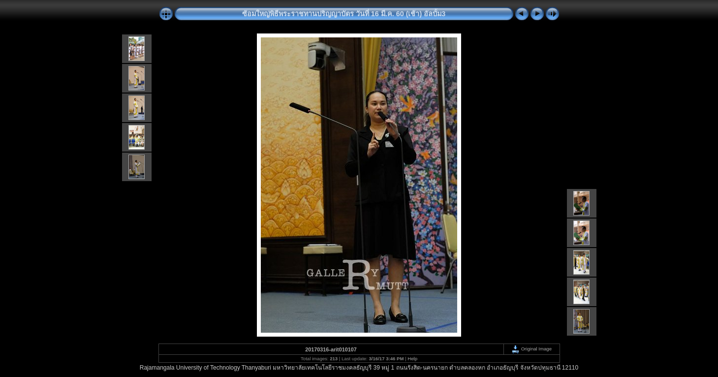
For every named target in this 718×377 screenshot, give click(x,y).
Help (412, 358)
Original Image (531, 348)
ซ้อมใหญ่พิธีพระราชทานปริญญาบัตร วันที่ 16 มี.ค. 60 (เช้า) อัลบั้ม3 (344, 14)
